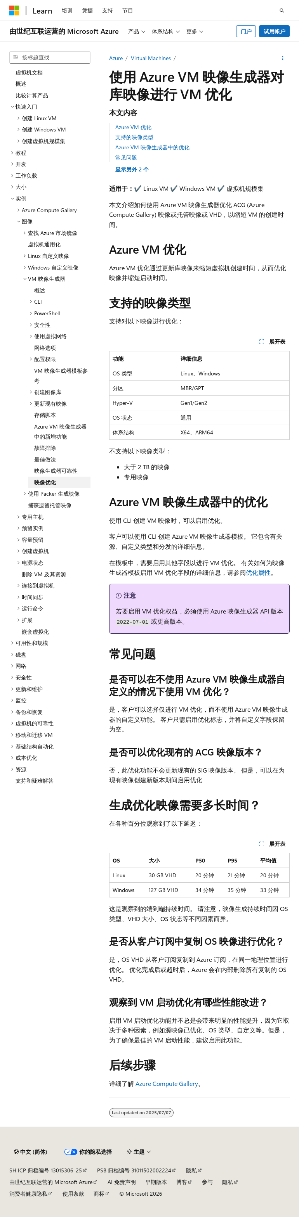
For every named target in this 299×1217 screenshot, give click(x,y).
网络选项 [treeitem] (45, 347)
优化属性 (258, 572)
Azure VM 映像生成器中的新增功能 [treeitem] (60, 431)
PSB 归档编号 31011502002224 (134, 1170)
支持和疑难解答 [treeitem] (35, 780)
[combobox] (49, 57)
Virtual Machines (151, 58)
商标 (99, 1193)
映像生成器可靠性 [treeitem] (56, 470)
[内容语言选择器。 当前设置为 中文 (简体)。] (30, 1152)
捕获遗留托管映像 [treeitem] (49, 505)
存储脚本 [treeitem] (45, 414)
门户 (246, 31)
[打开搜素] (282, 10)
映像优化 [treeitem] (45, 482)
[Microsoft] (14, 10)
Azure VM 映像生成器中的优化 (152, 147)
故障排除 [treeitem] (45, 447)
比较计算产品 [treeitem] (32, 95)
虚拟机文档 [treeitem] (29, 72)
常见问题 (126, 157)
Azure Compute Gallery (167, 1083)
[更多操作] (283, 58)
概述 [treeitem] (21, 83)
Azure (116, 58)
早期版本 (156, 1182)
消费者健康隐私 (28, 1193)
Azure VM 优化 (133, 127)
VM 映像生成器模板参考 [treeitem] (61, 375)
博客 (181, 1182)
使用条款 (73, 1193)
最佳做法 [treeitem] (45, 459)
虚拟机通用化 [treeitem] (44, 244)
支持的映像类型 (134, 137)
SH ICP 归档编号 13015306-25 (45, 1170)
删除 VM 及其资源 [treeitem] (44, 574)
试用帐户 (274, 31)
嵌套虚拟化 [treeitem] (35, 631)
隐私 (191, 1170)
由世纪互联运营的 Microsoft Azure (50, 1182)
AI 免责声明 (122, 1182)
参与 (207, 1182)
